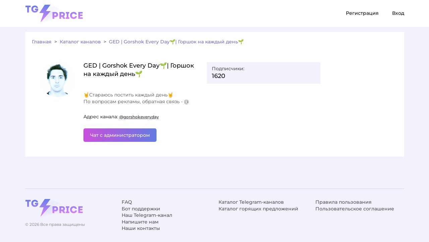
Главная (42, 42)
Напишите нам (140, 222)
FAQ (127, 202)
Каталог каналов (80, 42)
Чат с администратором (120, 135)
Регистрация (362, 13)
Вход (398, 13)
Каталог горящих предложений (258, 209)
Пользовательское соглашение (354, 209)
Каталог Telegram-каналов (251, 202)
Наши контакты (141, 228)
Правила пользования (343, 202)
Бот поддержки (141, 209)
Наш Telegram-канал (147, 215)
